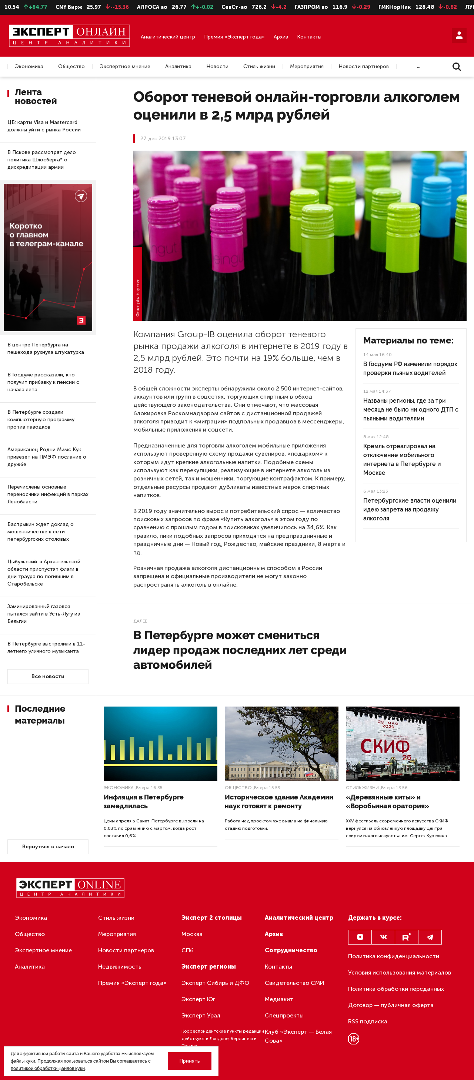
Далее (140, 621)
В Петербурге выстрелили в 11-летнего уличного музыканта (46, 647)
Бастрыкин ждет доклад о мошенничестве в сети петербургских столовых (40, 531)
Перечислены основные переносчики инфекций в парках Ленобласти (48, 494)
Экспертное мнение (125, 66)
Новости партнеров (363, 66)
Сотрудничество (291, 950)
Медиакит (279, 999)
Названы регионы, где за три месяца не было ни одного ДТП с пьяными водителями (410, 409)
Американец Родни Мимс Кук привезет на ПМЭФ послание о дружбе (46, 456)
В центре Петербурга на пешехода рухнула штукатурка (45, 348)
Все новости (47, 676)
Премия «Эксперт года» (234, 37)
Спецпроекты (284, 1015)
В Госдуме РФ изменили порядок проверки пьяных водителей (410, 368)
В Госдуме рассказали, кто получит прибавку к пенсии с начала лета (43, 382)
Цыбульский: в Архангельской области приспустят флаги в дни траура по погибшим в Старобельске (43, 573)
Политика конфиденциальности (393, 956)
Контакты (309, 37)
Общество (71, 66)
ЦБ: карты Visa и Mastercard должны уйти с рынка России (44, 126)
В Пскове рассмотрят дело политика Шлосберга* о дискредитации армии (41, 159)
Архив (281, 37)
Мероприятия (307, 66)
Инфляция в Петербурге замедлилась (144, 801)
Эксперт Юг (198, 999)
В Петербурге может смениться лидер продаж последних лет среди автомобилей (240, 649)
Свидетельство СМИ (294, 982)
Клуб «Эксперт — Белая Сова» (298, 1036)
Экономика (29, 66)
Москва (192, 934)
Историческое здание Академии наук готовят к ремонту (279, 801)
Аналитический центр (168, 37)
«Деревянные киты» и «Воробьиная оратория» (387, 801)
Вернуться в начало (48, 846)
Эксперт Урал (200, 1015)
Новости (217, 66)
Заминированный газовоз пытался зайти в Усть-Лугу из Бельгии (43, 613)
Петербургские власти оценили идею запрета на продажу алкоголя (410, 509)
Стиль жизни (259, 66)
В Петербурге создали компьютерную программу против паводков (40, 419)
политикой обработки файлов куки (48, 1068)
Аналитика (178, 66)
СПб (187, 950)
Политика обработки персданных (396, 988)
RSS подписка (367, 1021)
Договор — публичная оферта (391, 1005)
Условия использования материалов (399, 972)
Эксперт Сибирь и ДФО (215, 982)
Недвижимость (119, 966)
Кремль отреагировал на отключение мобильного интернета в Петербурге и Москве (402, 459)
